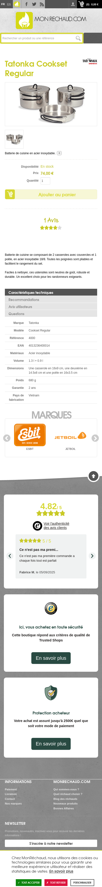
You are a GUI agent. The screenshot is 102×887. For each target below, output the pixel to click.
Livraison (11, 794)
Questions (16, 313)
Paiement (11, 789)
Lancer (78, 38)
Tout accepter (29, 882)
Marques (51, 414)
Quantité (33, 180)
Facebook (25, 4)
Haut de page (93, 476)
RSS (41, 4)
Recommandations (23, 299)
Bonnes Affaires (63, 808)
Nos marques (13, 803)
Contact (10, 798)
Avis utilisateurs (20, 306)
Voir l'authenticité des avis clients (56, 526)
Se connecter (73, 4)
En (8, 4)
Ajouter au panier (57, 194)
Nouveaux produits (65, 803)
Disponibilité (30, 166)
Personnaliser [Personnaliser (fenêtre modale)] (82, 882)
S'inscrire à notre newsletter (51, 843)
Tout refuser (56, 882)
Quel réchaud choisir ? (67, 794)
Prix (36, 173)
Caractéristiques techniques (30, 292)
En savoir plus (51, 658)
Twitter (33, 4)
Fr (3, 4)
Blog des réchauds (65, 798)
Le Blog (17, 4)
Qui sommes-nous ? (66, 789)
